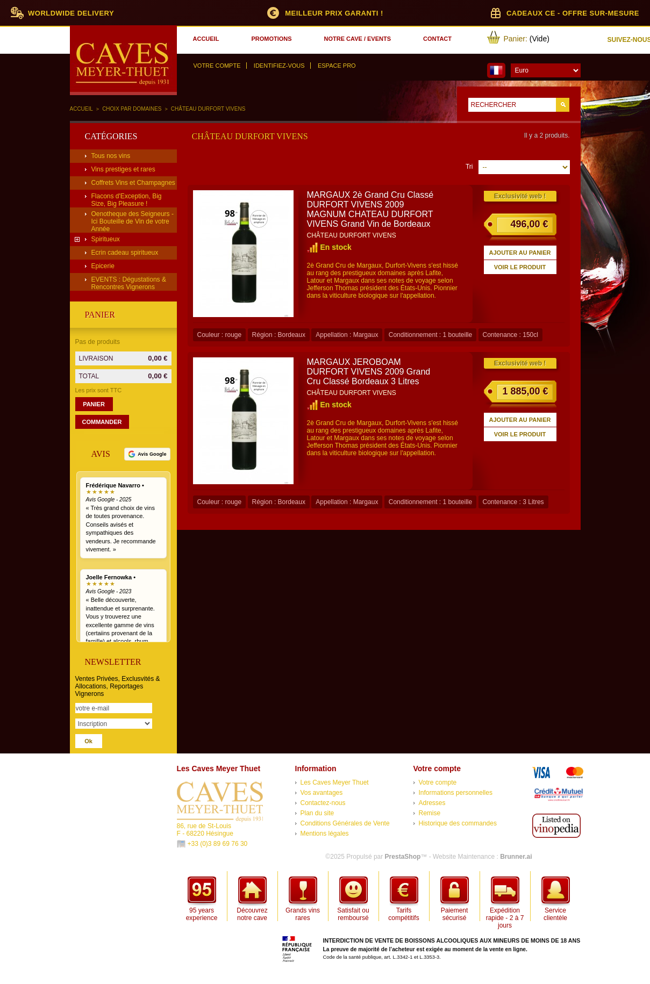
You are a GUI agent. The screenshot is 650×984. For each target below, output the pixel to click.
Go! (562, 105)
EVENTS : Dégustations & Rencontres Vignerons (128, 283)
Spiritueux (105, 239)
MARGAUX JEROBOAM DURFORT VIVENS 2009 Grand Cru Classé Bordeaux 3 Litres (369, 371)
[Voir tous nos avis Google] (147, 454)
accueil (206, 38)
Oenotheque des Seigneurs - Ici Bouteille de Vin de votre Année (132, 221)
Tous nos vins (111, 156)
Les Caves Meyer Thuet (335, 782)
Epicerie (103, 266)
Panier (100, 314)
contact (437, 38)
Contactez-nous (323, 803)
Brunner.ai (516, 856)
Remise (430, 813)
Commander (102, 422)
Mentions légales (325, 833)
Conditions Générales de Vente (345, 823)
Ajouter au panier (520, 252)
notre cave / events (357, 38)
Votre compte (217, 65)
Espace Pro (337, 65)
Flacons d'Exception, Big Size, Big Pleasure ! (126, 199)
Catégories (111, 136)
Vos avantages (322, 792)
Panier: (515, 38)
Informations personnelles (455, 792)
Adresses (432, 803)
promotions (271, 38)
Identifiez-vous (279, 65)
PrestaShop (403, 856)
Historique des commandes (458, 823)
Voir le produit (520, 267)
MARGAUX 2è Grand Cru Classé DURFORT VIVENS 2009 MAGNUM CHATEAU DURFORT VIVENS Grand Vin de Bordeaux (370, 209)
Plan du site (317, 813)
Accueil (81, 109)
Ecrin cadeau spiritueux (125, 252)
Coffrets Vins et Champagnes (133, 182)
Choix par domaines (131, 109)
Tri (469, 166)
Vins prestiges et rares (123, 169)
